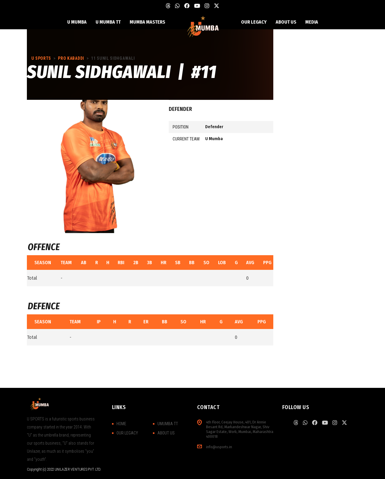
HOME (121, 423)
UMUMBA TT (167, 423)
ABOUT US (166, 433)
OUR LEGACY (127, 433)
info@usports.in (219, 447)
